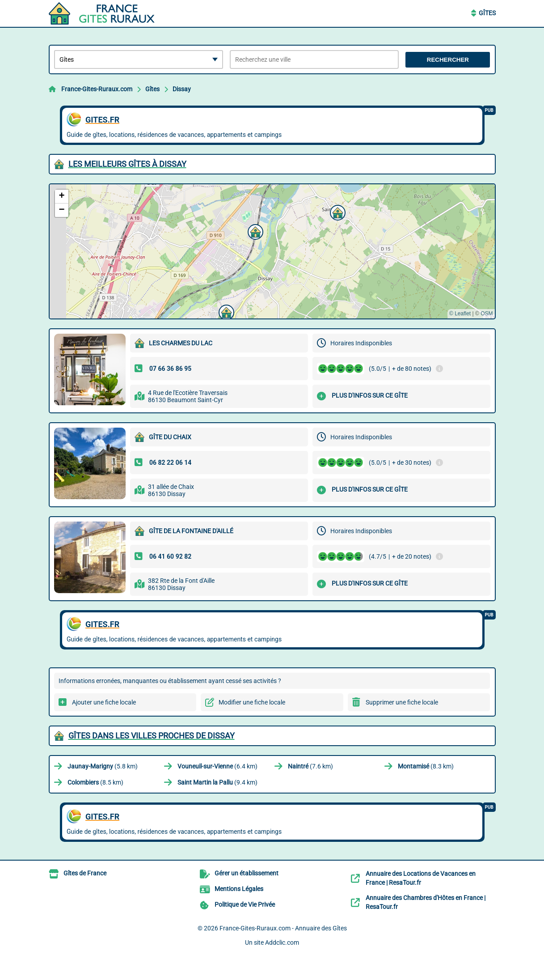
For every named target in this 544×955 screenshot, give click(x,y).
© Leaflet (460, 313)
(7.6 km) (310, 766)
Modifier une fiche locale (252, 702)
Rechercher (448, 59)
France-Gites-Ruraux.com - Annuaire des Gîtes (283, 928)
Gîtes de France (84, 873)
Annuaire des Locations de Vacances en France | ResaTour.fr (421, 878)
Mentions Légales (239, 888)
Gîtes (487, 13)
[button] (336, 211)
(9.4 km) (217, 782)
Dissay (182, 89)
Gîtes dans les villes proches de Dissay (151, 735)
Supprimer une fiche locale (402, 702)
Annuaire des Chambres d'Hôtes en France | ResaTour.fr (425, 902)
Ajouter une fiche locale (104, 702)
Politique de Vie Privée (245, 904)
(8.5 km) (95, 782)
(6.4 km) (217, 766)
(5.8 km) (102, 766)
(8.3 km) (426, 766)
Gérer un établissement (246, 873)
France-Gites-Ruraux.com (96, 89)
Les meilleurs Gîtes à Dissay (127, 164)
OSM (487, 313)
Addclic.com (282, 942)
